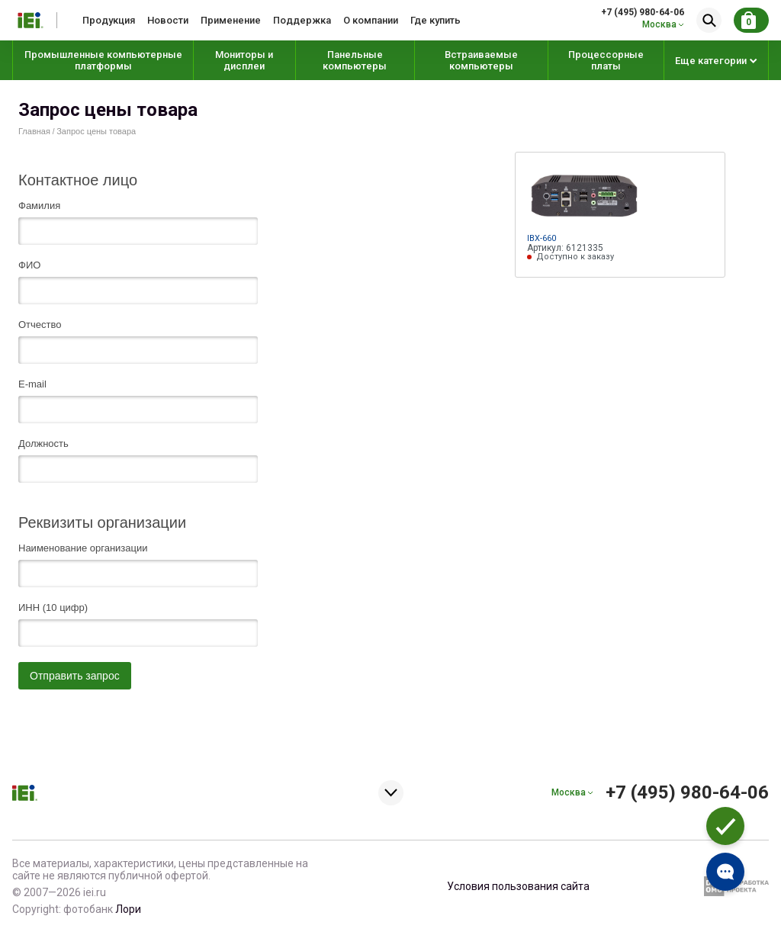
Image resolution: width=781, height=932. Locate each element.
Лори (128, 909)
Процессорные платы (606, 60)
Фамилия (39, 206)
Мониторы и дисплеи (244, 60)
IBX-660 (541, 238)
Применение (231, 20)
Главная (34, 131)
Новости (167, 20)
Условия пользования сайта (518, 886)
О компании (370, 20)
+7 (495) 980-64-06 (642, 12)
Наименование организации (82, 548)
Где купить (435, 20)
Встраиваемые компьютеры (481, 60)
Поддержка (302, 20)
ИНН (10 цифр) (53, 608)
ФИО (29, 265)
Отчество (40, 325)
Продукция (108, 20)
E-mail (32, 384)
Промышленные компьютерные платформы (103, 60)
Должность (43, 444)
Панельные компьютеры (355, 60)
